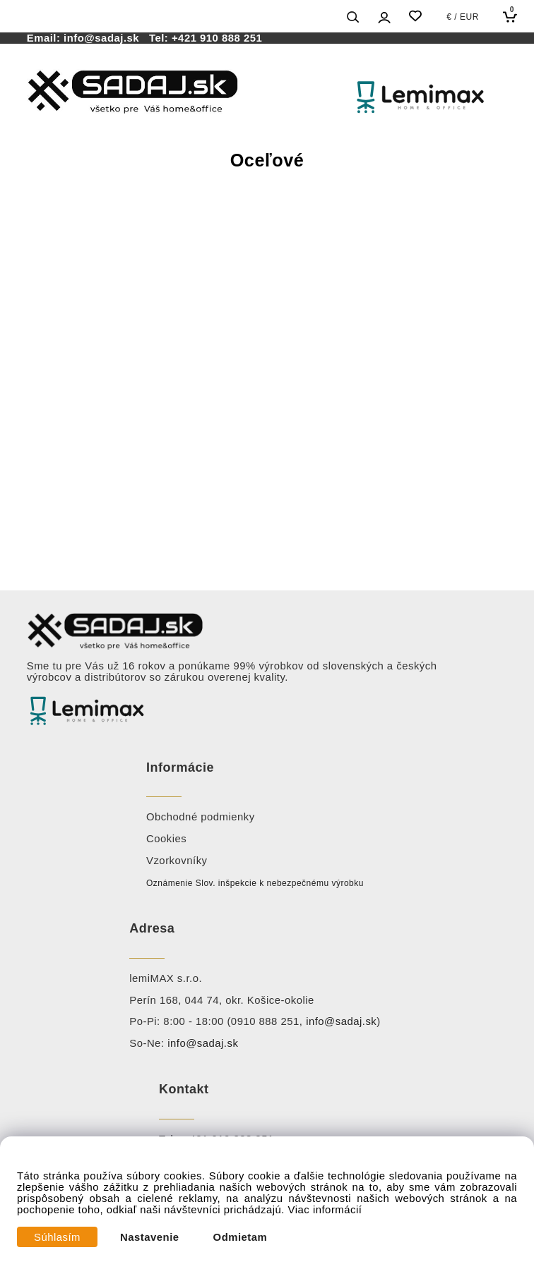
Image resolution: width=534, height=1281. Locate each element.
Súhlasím (57, 1237)
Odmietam (240, 1237)
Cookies (166, 838)
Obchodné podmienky (200, 816)
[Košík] (513, 16)
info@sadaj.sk (105, 38)
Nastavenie (149, 1237)
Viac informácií (325, 1209)
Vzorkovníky (177, 860)
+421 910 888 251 (217, 38)
